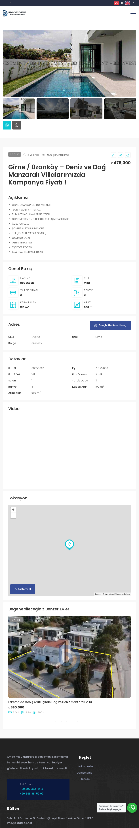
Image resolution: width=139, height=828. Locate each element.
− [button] (13, 515)
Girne (98, 337)
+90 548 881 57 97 (31, 793)
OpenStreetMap (112, 594)
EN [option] (133, 3)
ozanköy (36, 343)
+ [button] (13, 510)
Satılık (98, 374)
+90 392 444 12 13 (31, 789)
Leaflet (98, 594)
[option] (129, 3)
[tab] (7, 125)
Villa (87, 283)
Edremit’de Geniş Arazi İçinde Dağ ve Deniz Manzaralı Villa (50, 702)
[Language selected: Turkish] (125, 3)
